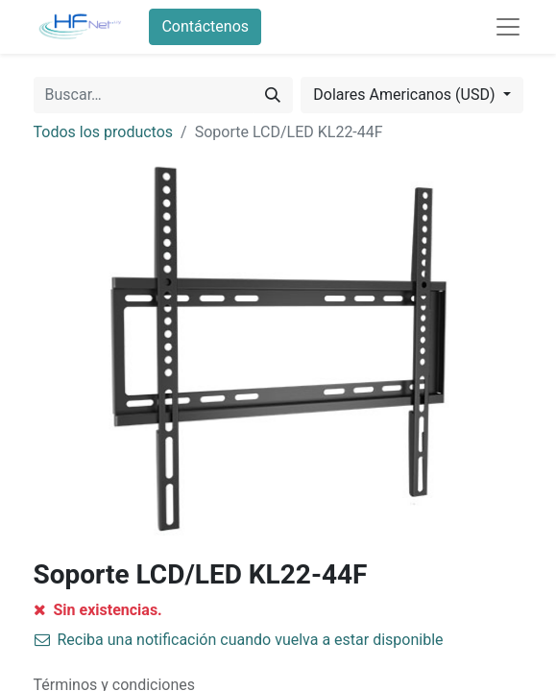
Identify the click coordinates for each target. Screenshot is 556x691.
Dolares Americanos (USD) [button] (405, 94)
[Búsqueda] (273, 95)
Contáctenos (205, 26)
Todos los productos (104, 132)
